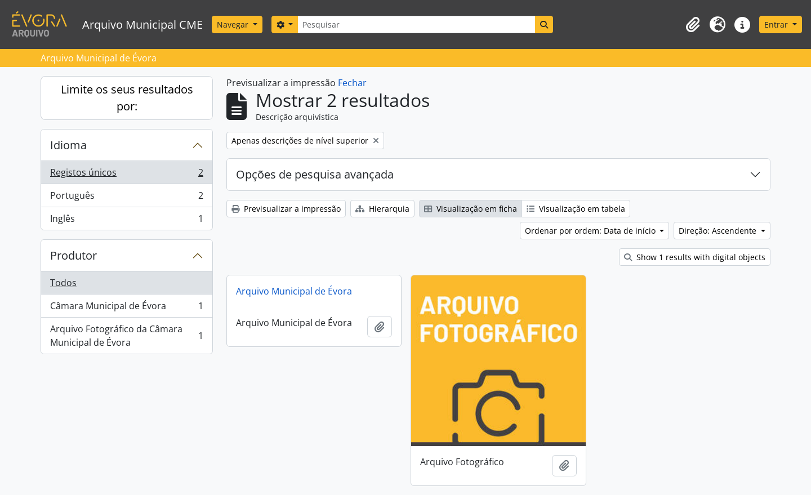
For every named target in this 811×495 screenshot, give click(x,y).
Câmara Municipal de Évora (126, 308)
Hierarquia (382, 208)
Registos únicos (126, 175)
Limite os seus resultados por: (127, 98)
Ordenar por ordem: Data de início (591, 230)
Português (126, 198)
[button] (692, 24)
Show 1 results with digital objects (694, 257)
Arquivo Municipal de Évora (294, 291)
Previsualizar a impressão (286, 208)
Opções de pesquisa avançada (315, 174)
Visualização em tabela (576, 208)
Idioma (68, 145)
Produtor (73, 255)
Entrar (777, 24)
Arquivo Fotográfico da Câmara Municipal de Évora (126, 336)
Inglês (126, 221)
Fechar (352, 83)
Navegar (234, 24)
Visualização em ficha (470, 208)
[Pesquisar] (416, 24)
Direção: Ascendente (719, 230)
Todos (63, 283)
